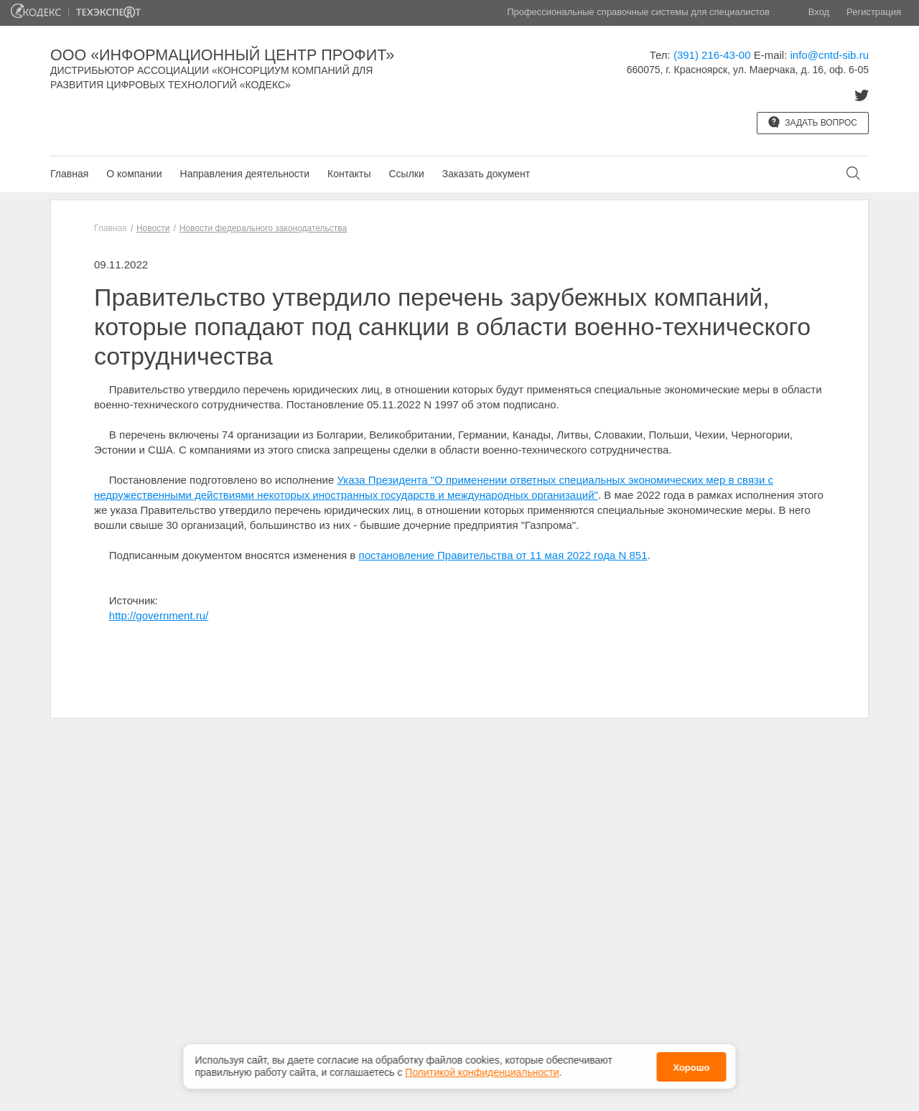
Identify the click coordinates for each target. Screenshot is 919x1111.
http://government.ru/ (158, 615)
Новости (152, 228)
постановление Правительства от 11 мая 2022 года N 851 (503, 555)
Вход (818, 11)
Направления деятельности (244, 173)
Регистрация (873, 11)
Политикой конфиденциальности (482, 1072)
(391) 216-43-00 (712, 55)
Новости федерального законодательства (263, 228)
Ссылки (406, 173)
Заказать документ (486, 173)
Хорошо (691, 1067)
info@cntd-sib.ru (829, 55)
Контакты (348, 173)
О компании (134, 173)
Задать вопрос (812, 122)
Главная (69, 173)
